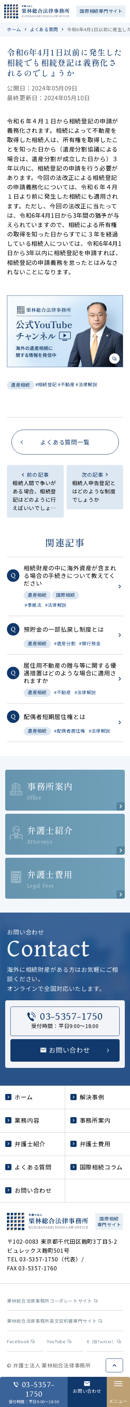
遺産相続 (20, 384)
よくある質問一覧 (65, 442)
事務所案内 (90, 1120)
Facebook (21, 1341)
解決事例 (87, 1097)
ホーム (14, 29)
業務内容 (22, 1120)
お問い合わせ (28, 1190)
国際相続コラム (96, 1167)
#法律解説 (86, 384)
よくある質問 (44, 29)
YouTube (59, 1341)
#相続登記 (46, 384)
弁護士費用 (90, 1143)
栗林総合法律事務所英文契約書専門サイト (54, 1321)
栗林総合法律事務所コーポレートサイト (52, 1301)
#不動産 (66, 384)
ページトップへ (114, 1365)
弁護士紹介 (25, 1143)
